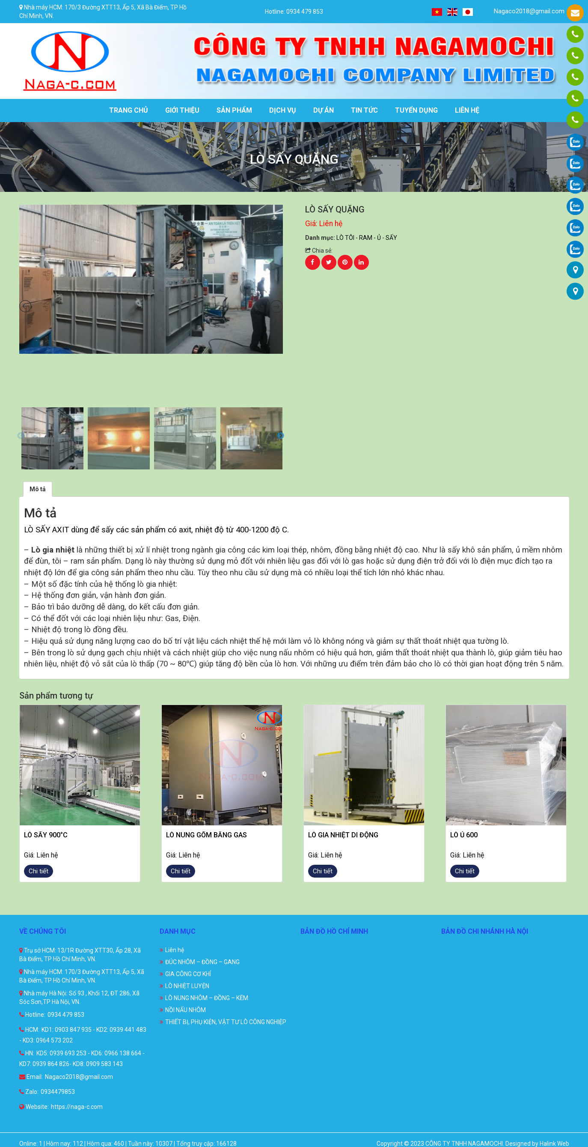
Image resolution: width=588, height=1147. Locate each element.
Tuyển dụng (416, 110)
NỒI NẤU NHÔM (185, 1010)
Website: (34, 1106)
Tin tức (364, 110)
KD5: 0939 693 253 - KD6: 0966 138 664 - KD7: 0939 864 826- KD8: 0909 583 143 (82, 1058)
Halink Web (554, 1143)
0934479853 (58, 1091)
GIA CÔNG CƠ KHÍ (188, 974)
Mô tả (38, 489)
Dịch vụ (282, 110)
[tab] (37, 489)
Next (280, 436)
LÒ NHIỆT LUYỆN (187, 986)
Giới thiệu (182, 110)
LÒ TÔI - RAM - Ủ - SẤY (366, 237)
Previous (20, 436)
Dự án (323, 110)
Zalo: (29, 1091)
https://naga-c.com (77, 1106)
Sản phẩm (234, 110)
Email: (31, 1076)
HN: (26, 1053)
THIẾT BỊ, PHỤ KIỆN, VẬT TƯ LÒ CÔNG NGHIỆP (225, 1022)
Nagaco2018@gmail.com (524, 11)
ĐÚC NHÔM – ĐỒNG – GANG (202, 962)
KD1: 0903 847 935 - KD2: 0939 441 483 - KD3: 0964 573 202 (82, 1035)
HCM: (29, 1029)
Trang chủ (128, 110)
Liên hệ (467, 110)
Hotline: (32, 1014)
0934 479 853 (66, 1014)
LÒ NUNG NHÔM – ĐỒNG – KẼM (206, 998)
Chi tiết (38, 871)
